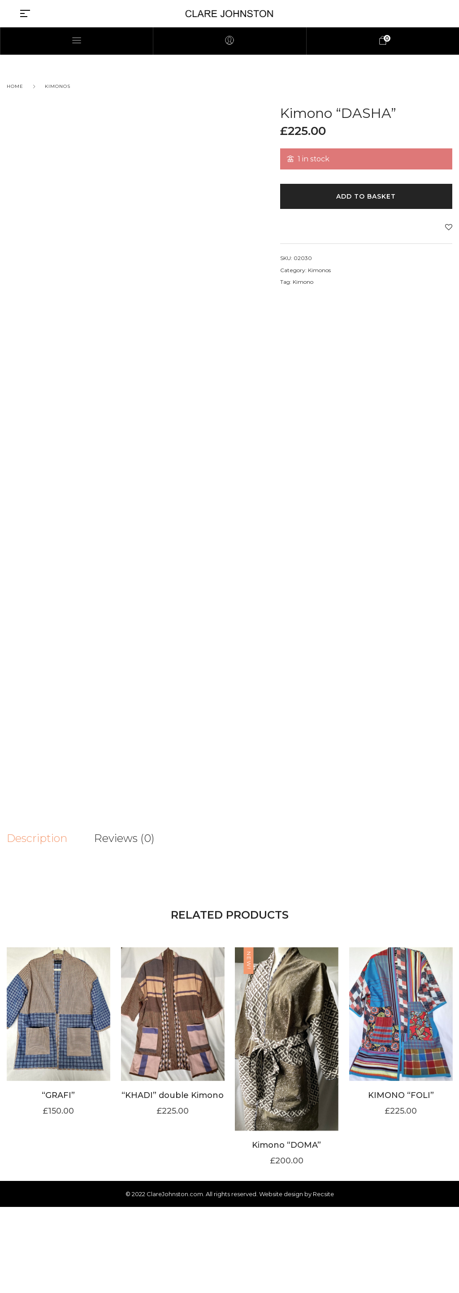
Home (15, 86)
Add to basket (366, 196)
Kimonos (57, 86)
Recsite (323, 1280)
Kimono (303, 281)
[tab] (50, 838)
